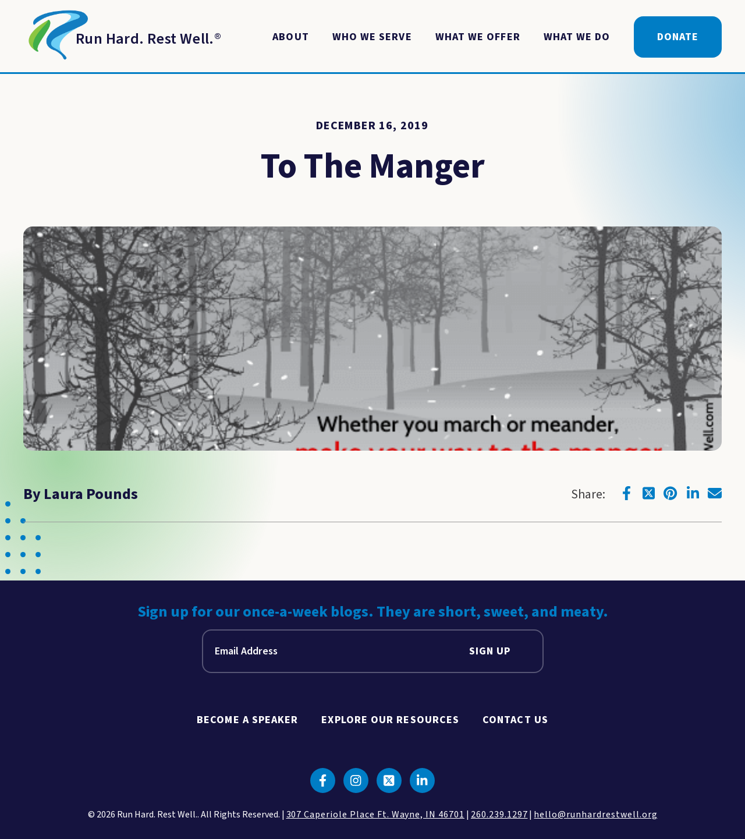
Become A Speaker (247, 720)
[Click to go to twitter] (648, 493)
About (290, 37)
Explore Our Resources (390, 720)
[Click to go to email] (715, 493)
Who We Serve (372, 37)
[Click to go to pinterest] (670, 493)
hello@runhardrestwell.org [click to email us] (595, 814)
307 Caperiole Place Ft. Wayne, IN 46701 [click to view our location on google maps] (375, 814)
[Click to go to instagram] (355, 780)
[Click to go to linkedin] (693, 493)
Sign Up (490, 651)
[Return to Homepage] (122, 37)
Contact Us (515, 720)
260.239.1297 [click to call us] (499, 814)
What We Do (577, 37)
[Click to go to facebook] (626, 493)
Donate (677, 37)
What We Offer (477, 37)
